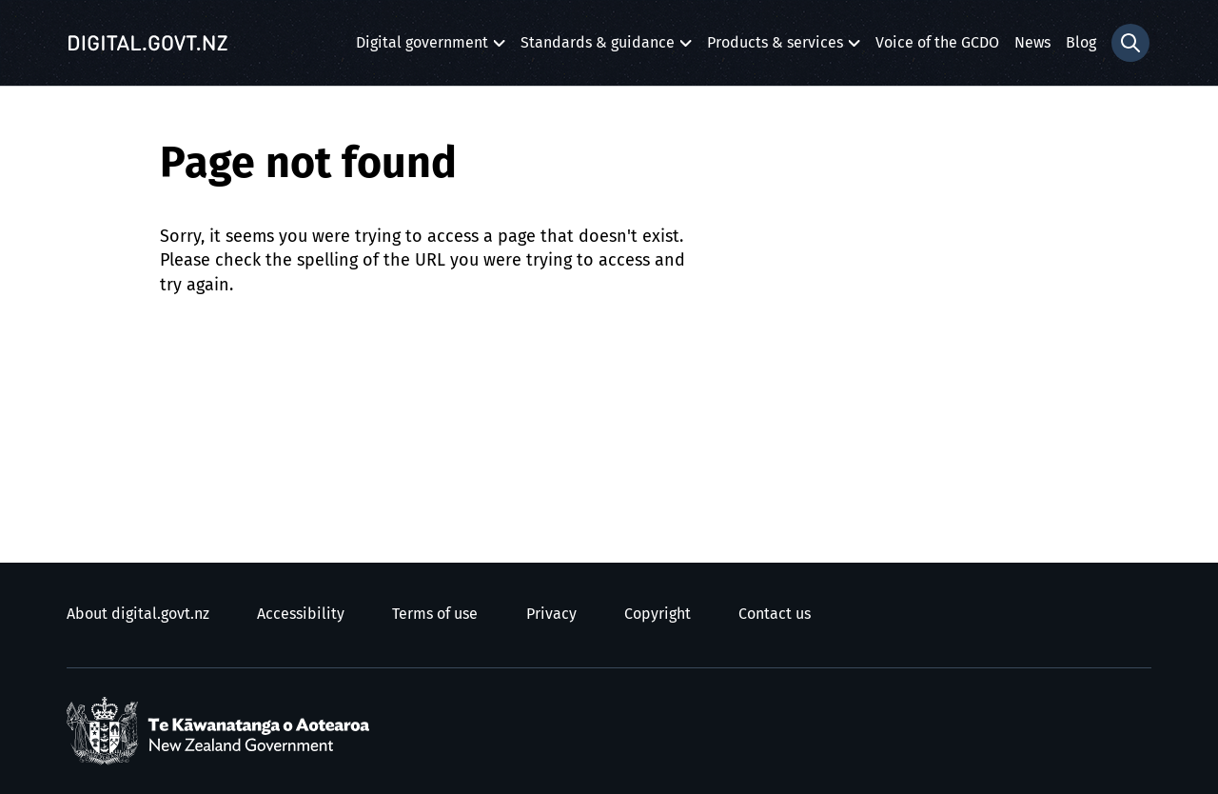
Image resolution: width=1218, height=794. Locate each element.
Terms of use (435, 614)
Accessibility (300, 614)
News (1032, 42)
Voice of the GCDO (937, 42)
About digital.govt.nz (138, 614)
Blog (1081, 42)
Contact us (774, 614)
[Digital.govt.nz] (147, 43)
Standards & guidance (598, 48)
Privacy (551, 614)
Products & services (775, 48)
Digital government (422, 48)
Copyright (657, 614)
